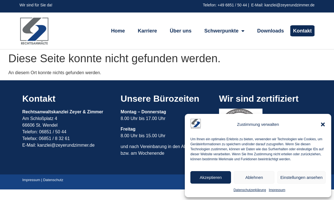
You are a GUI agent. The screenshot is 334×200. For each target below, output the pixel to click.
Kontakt (302, 31)
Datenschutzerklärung (250, 190)
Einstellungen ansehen (301, 177)
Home (118, 31)
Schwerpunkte (224, 31)
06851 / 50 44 (53, 131)
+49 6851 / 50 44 (232, 5)
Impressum (277, 190)
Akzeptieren (211, 177)
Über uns (180, 31)
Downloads (270, 31)
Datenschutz (53, 180)
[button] (323, 124)
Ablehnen (254, 177)
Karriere (147, 31)
